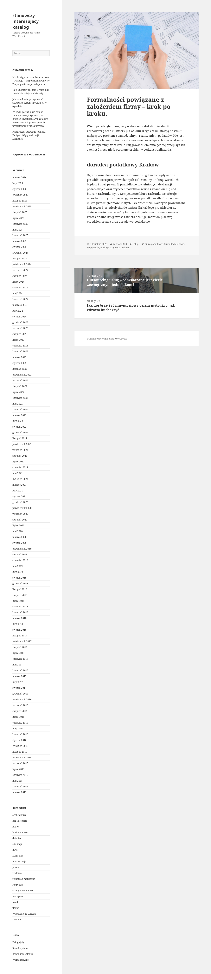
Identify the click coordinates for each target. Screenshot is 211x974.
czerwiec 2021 (20, 467)
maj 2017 (17, 664)
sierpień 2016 (19, 711)
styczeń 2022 (19, 426)
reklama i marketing (23, 879)
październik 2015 (22, 757)
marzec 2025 (19, 241)
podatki (125, 247)
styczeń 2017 (19, 687)
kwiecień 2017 (20, 670)
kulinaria (17, 855)
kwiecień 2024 (20, 299)
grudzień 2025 (20, 194)
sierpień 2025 (19, 212)
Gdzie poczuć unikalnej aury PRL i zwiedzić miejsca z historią (30, 91)
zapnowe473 (120, 244)
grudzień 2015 (20, 746)
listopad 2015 (19, 751)
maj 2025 (17, 229)
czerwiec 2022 (20, 398)
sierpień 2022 (19, 386)
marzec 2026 (19, 177)
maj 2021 (17, 473)
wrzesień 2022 (20, 380)
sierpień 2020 (19, 519)
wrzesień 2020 (20, 513)
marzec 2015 (19, 792)
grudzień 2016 (20, 693)
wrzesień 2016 (20, 705)
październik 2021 (22, 444)
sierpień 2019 (19, 554)
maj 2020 (17, 531)
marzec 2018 (19, 618)
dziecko (16, 838)
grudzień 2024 (20, 252)
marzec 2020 (19, 537)
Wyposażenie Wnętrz (24, 913)
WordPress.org (20, 959)
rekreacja (17, 884)
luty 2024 (17, 310)
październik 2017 (22, 641)
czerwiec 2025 (20, 223)
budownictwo (20, 832)
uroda (15, 902)
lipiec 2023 (18, 339)
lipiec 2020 (18, 525)
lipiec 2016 (18, 716)
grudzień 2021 (20, 432)
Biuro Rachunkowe (174, 244)
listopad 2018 (19, 589)
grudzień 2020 (20, 502)
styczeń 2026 (19, 189)
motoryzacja (19, 861)
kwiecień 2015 (20, 786)
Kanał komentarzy (22, 954)
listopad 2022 (19, 368)
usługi (15, 908)
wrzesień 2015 (20, 763)
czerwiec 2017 (20, 658)
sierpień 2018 (19, 595)
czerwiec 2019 (20, 560)
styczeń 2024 (19, 316)
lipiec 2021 (18, 461)
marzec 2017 (19, 676)
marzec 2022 (19, 415)
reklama (17, 873)
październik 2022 (22, 374)
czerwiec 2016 (20, 722)
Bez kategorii (19, 820)
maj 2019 (17, 566)
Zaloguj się (18, 942)
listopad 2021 (19, 438)
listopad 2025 (19, 200)
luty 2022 (17, 421)
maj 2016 (17, 728)
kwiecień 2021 (20, 479)
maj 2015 (17, 780)
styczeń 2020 (19, 542)
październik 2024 (22, 264)
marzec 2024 (19, 305)
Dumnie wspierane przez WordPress (107, 338)
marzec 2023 (19, 357)
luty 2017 (17, 682)
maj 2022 (17, 403)
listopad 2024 (19, 258)
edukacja (17, 844)
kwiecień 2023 (20, 351)
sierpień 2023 (19, 334)
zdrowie (16, 919)
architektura (19, 815)
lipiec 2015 (18, 769)
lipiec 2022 (18, 392)
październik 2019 (22, 548)
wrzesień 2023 (20, 328)
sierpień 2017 (19, 647)
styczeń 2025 (19, 247)
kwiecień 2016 (20, 734)
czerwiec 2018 (20, 606)
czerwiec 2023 (20, 345)
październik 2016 (22, 699)
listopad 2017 (19, 635)
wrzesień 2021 (20, 450)
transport (17, 896)
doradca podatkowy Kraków (123, 164)
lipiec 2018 (18, 601)
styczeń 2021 (19, 496)
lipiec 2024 (18, 281)
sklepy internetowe (22, 890)
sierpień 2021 (19, 455)
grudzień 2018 (20, 583)
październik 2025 (22, 206)
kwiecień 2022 (20, 409)
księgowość (93, 247)
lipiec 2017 (18, 653)
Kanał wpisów (20, 948)
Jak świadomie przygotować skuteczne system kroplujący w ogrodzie (29, 103)
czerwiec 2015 (20, 775)
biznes (15, 826)
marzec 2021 (19, 484)
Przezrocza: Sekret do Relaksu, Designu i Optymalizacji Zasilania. (29, 135)
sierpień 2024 (19, 276)
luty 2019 (17, 572)
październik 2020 (22, 508)
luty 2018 (17, 624)
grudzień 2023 (20, 322)
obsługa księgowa (110, 247)
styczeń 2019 (19, 577)
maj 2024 (17, 293)
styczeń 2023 (19, 363)
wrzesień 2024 (20, 270)
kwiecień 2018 (20, 612)
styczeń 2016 (19, 740)
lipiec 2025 (18, 218)
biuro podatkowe (154, 244)
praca (15, 867)
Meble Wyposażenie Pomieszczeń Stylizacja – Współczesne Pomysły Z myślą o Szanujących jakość (31, 80)
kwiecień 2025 (20, 235)
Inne (14, 849)
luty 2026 (17, 183)
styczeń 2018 (19, 629)
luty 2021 (17, 490)
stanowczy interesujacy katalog (25, 21)
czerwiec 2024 (20, 287)
